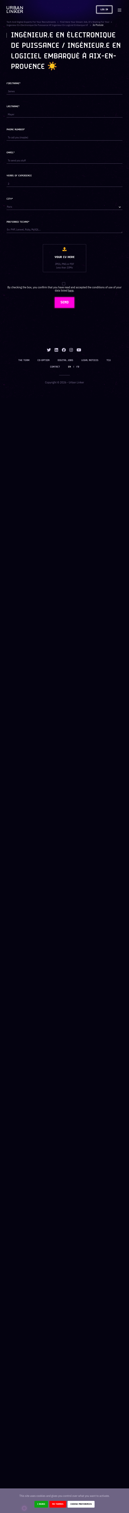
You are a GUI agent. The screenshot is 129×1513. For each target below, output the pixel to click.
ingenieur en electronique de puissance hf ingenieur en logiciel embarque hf (48, 25)
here (70, 290)
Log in (104, 9)
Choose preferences (81, 1504)
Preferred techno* (18, 222)
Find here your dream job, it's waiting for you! (85, 22)
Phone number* (16, 129)
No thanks (57, 1504)
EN (69, 367)
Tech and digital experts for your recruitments (31, 22)
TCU (108, 360)
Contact (55, 367)
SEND (64, 302)
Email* (11, 152)
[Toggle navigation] (119, 10)
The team (23, 360)
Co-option (43, 360)
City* (10, 199)
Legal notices (89, 360)
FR (77, 367)
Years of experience (19, 175)
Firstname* (13, 83)
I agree (41, 1504)
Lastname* (13, 106)
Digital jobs (65, 360)
